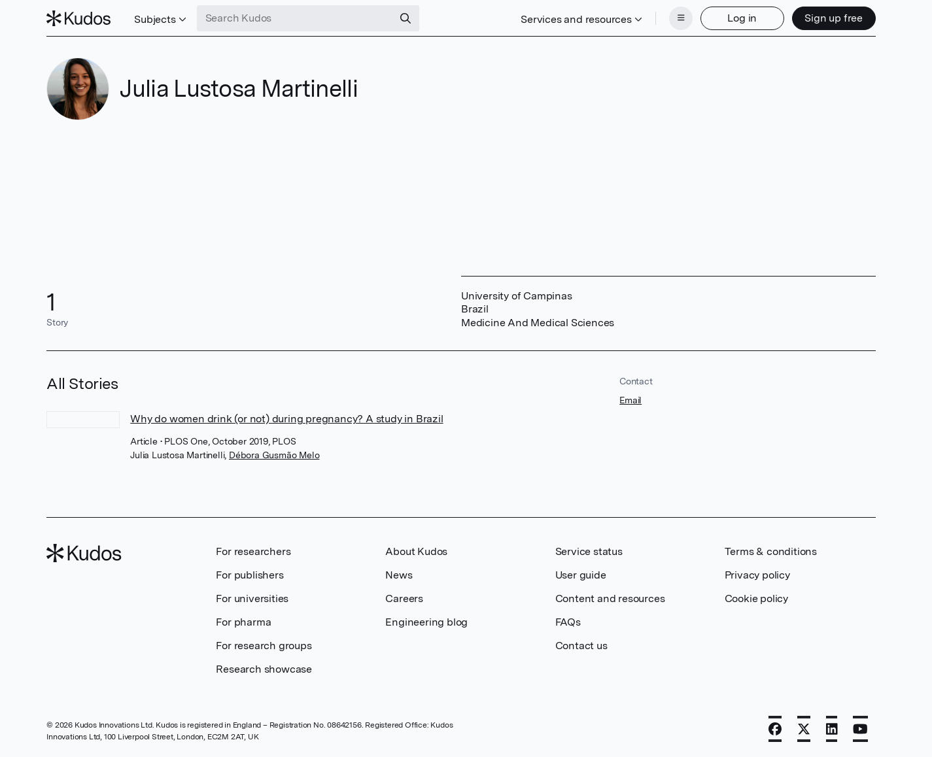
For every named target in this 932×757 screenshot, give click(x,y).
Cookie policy (756, 598)
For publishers (249, 575)
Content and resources (610, 598)
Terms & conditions (771, 551)
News (398, 575)
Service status (589, 551)
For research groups (263, 645)
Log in (742, 18)
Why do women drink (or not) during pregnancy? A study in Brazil (286, 418)
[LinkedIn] (832, 729)
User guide (580, 575)
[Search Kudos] (295, 18)
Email (630, 400)
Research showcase (264, 669)
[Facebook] (775, 729)
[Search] (405, 18)
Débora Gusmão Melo (274, 455)
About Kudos (416, 551)
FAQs (568, 622)
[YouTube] (860, 729)
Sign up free (833, 18)
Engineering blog (426, 622)
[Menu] (681, 18)
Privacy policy (757, 575)
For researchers (253, 551)
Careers (404, 598)
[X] (803, 729)
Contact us (581, 645)
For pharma (243, 622)
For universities (252, 598)
